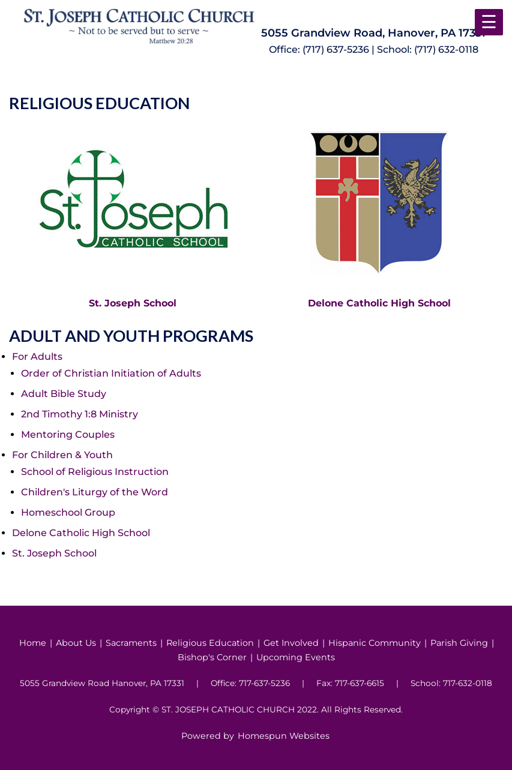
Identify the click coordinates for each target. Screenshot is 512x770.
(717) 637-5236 (336, 49)
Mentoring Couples (68, 434)
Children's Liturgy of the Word (94, 492)
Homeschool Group (68, 512)
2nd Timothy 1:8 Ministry (79, 414)
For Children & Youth (62, 455)
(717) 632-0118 (446, 49)
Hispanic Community (374, 642)
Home (32, 642)
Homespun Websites (284, 735)
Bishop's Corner (212, 657)
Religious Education (210, 642)
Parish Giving (459, 642)
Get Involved (291, 642)
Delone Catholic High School (379, 303)
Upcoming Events (295, 657)
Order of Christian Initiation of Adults (111, 373)
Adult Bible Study (63, 393)
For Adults (37, 356)
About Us (76, 642)
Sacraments (131, 642)
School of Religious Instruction (95, 471)
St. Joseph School (132, 303)
